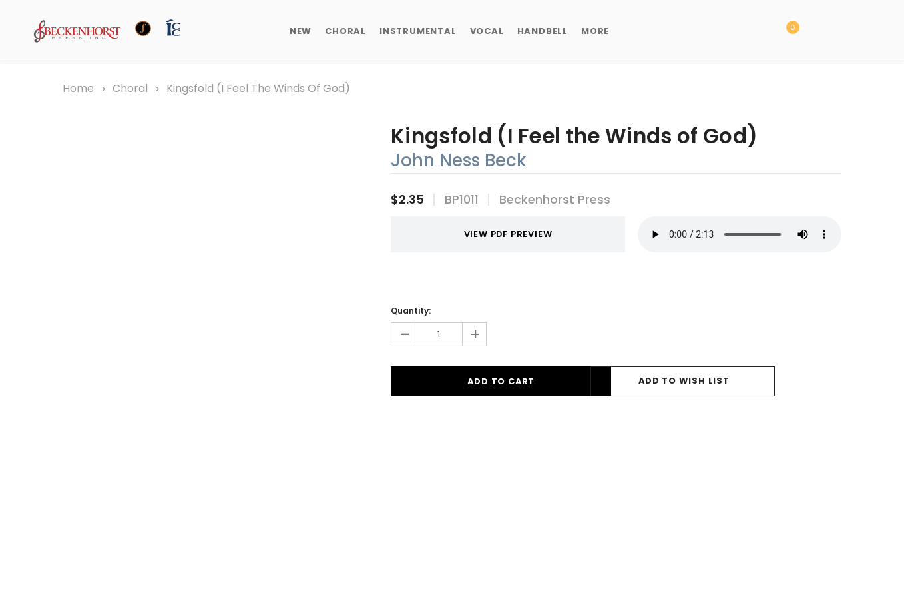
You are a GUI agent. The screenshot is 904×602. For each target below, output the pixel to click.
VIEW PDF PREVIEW (495, 234)
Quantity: (411, 310)
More (595, 31)
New (301, 31)
